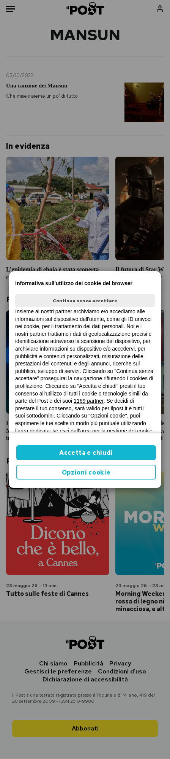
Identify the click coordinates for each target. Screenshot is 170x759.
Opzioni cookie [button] (86, 472)
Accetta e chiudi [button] (86, 453)
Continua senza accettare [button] (85, 301)
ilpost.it (119, 408)
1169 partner (89, 401)
